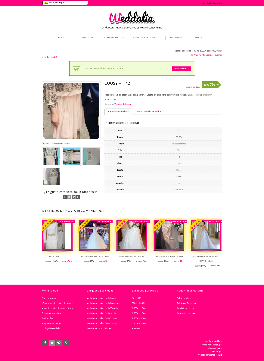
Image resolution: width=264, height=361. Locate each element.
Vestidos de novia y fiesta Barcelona (103, 303)
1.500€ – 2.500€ (139, 313)
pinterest (74, 197)
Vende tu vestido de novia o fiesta (57, 308)
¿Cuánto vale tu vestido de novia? (57, 303)
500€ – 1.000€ (138, 303)
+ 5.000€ (136, 328)
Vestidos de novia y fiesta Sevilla (101, 313)
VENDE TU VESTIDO (113, 37)
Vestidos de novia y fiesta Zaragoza (103, 318)
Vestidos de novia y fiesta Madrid (102, 298)
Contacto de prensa (186, 313)
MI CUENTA (175, 38)
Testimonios (47, 318)
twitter (69, 197)
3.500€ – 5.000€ (139, 323)
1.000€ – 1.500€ (139, 308)
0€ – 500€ (136, 298)
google (78, 197)
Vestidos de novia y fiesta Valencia (102, 308)
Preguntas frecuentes (51, 323)
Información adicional (118, 111)
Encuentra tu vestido (51, 313)
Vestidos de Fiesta (122, 104)
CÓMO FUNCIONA (84, 37)
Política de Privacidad (187, 303)
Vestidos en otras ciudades (99, 328)
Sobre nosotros (184, 298)
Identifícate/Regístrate (212, 3)
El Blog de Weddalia (51, 328)
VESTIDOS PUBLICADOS (144, 38)
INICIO (61, 37)
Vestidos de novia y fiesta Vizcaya (102, 323)
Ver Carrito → (181, 68)
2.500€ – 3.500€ (139, 318)
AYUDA (197, 38)
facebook (65, 197)
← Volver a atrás (50, 57)
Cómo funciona (49, 298)
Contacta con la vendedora (149, 111)
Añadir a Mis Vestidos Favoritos (208, 55)
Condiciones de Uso (186, 308)
